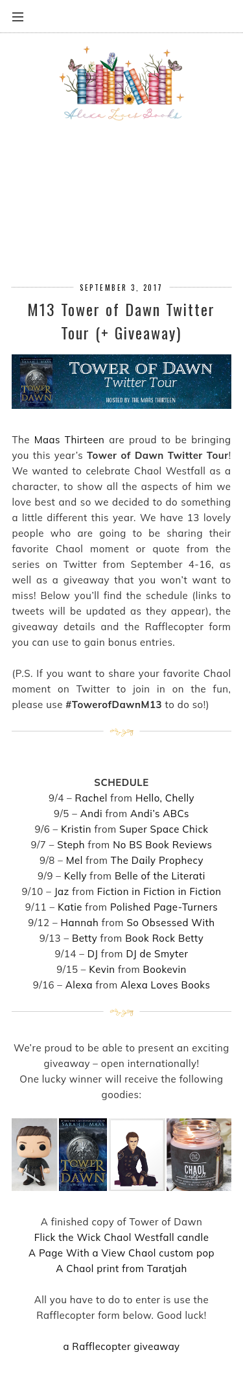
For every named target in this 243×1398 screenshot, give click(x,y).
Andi (91, 813)
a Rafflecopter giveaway (121, 1346)
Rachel (91, 798)
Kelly (75, 876)
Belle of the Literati (160, 876)
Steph (71, 845)
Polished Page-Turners (164, 907)
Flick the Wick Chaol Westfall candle (121, 1237)
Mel (74, 860)
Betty (84, 938)
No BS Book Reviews (162, 845)
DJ (92, 954)
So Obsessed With (170, 922)
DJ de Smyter (157, 954)
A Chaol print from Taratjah (121, 1268)
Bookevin (165, 969)
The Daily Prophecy (157, 860)
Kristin (76, 829)
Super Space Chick (164, 829)
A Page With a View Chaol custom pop (121, 1253)
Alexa (79, 985)
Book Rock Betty (164, 938)
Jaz (61, 891)
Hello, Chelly (164, 798)
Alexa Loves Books (165, 985)
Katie (70, 907)
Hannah (80, 922)
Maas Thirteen (69, 440)
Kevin (102, 969)
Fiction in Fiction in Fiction (159, 891)
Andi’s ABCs (159, 813)
